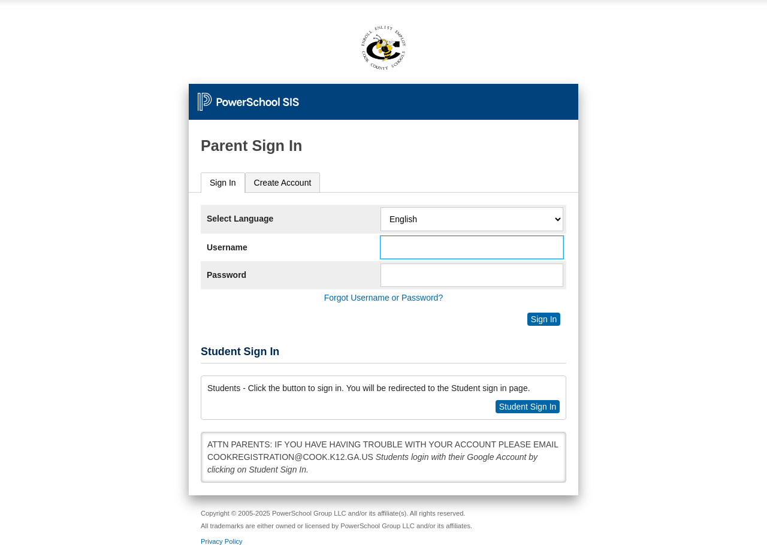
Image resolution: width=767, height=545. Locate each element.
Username (227, 247)
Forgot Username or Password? (383, 297)
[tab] (223, 182)
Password (226, 275)
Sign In (223, 182)
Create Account (283, 182)
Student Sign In (528, 406)
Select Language (240, 218)
